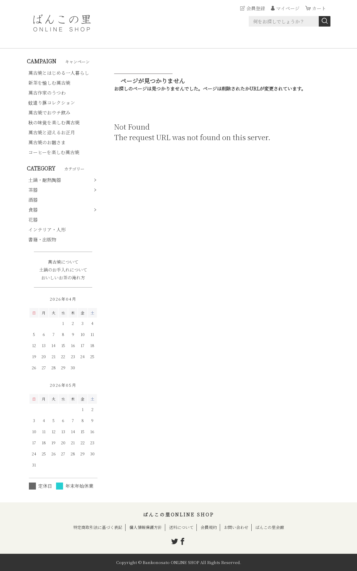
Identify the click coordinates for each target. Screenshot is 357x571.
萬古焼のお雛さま (47, 142)
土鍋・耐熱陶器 (44, 180)
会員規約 (209, 527)
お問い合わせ (236, 527)
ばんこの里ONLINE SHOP (178, 514)
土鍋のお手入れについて (63, 270)
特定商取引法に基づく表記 (97, 527)
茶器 (33, 190)
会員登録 (255, 8)
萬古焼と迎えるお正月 (51, 132)
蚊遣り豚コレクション (51, 102)
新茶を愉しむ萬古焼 (49, 82)
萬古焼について (63, 262)
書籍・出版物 (42, 239)
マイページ (287, 8)
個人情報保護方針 (145, 527)
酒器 (33, 199)
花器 (33, 219)
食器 (33, 209)
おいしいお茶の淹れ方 (63, 277)
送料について (181, 527)
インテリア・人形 (47, 229)
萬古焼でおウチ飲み (49, 112)
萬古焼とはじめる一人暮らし (58, 72)
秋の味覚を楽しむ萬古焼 (54, 122)
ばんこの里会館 (269, 527)
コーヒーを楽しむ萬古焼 (53, 152)
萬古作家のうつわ (47, 92)
